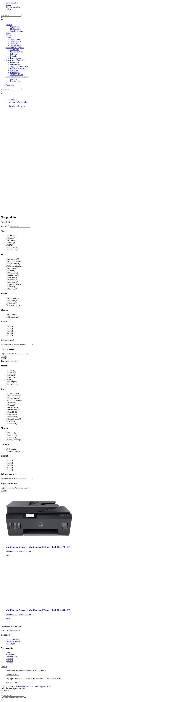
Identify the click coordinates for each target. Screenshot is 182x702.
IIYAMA (12, 247)
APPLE (12, 236)
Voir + (8, 555)
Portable (12, 277)
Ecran (11, 271)
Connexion (11, 100)
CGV (44, 686)
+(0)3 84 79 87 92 (12, 675)
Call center (14, 71)
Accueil (4, 222)
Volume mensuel (7, 345)
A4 (10, 333)
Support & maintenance (19, 66)
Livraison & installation (19, 68)
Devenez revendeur (13, 7)
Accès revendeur (12, 3)
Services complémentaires (15, 60)
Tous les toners (15, 46)
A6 (10, 335)
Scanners (9, 33)
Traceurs (9, 35)
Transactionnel (14, 305)
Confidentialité (35, 686)
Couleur (12, 315)
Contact (8, 5)
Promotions (10, 85)
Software (13, 54)
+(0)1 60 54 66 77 (12, 682)
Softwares (13, 282)
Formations (14, 62)
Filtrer (4, 356)
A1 (10, 329)
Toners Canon (15, 39)
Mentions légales (22, 686)
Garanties (13, 56)
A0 (10, 326)
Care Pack (13, 268)
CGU (49, 686)
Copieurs (9, 25)
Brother (12, 238)
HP (10, 245)
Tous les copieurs (16, 31)
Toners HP (14, 43)
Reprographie (15, 73)
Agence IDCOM (19, 688)
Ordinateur (13, 275)
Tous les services (16, 75)
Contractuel (13, 298)
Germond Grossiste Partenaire (17, 77)
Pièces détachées (16, 52)
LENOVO (13, 250)
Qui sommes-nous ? (13, 639)
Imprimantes (15, 27)
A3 (10, 331)
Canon (11, 240)
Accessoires (14, 50)
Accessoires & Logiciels (15, 48)
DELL (11, 243)
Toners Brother (15, 41)
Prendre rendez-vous (15, 106)
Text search (5, 226)
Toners (8, 37)
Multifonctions (15, 29)
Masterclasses (15, 64)
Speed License (14, 284)
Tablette (12, 287)
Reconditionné (15, 58)
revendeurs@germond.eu (17, 102)
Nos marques (15, 81)
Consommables (15, 261)
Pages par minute (7, 354)
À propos (13, 79)
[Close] (2, 693)
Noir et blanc (14, 317)
